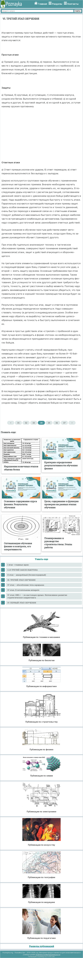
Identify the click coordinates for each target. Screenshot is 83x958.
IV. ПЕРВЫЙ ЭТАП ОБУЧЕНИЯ (21, 602)
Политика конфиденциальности (47, 955)
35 (49, 423)
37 (64, 423)
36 (57, 423)
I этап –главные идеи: (18, 564)
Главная (42, 4)
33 (34, 423)
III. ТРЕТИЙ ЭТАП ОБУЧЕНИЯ (21, 580)
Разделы (57, 4)
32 (26, 423)
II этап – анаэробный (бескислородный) (26, 575)
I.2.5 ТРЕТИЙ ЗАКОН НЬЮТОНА (22, 570)
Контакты (73, 4)
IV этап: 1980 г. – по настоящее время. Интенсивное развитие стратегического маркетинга (37, 596)
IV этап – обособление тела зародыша (25, 585)
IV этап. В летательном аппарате (23, 590)
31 (18, 423)
